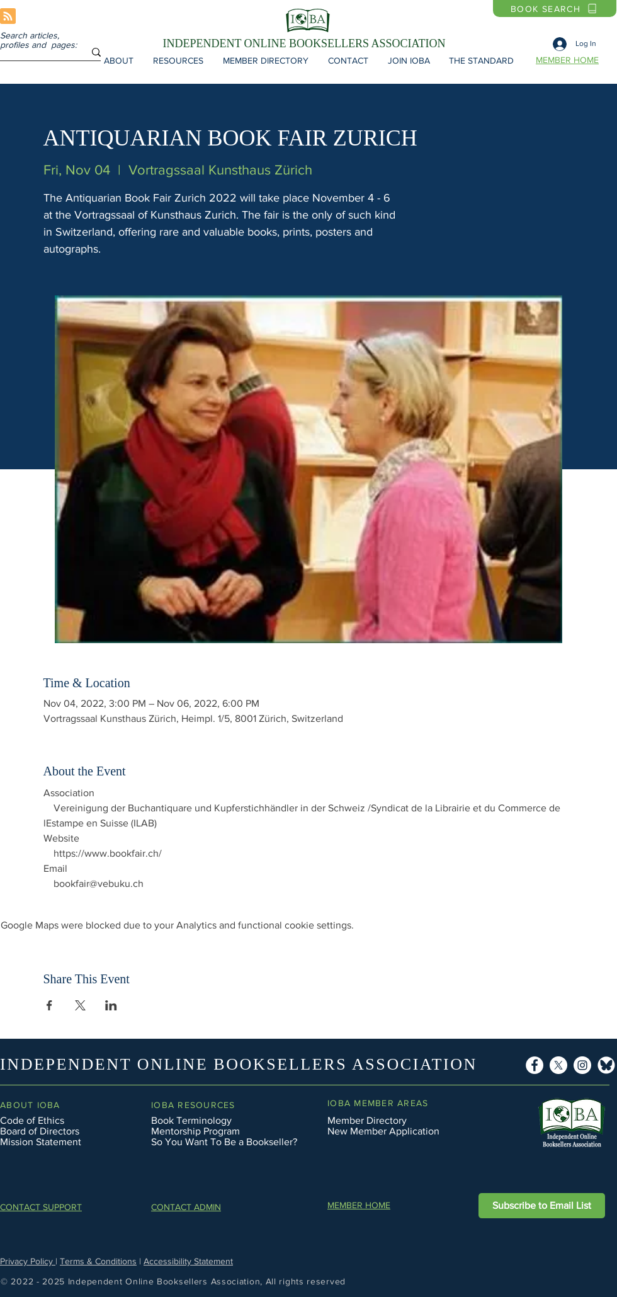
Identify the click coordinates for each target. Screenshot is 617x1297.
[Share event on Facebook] (49, 1005)
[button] (118, 60)
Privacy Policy (27, 1261)
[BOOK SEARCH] (554, 8)
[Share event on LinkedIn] (111, 1005)
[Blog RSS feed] (8, 16)
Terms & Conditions (98, 1261)
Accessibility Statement (188, 1261)
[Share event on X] (80, 1005)
